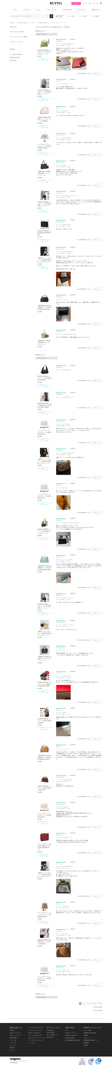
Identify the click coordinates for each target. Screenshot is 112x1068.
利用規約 (86, 1035)
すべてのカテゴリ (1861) (16, 31)
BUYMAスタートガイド (70, 1032)
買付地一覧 (12, 1047)
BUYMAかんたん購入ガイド (71, 1035)
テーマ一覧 (12, 1045)
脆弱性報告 (86, 1042)
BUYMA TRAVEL (51, 1032)
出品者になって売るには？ (34, 1032)
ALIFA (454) (13, 60)
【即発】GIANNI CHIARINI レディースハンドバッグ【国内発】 (44, 119)
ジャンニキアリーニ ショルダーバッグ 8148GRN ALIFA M (44, 432)
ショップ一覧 (31, 1042)
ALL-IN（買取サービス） (52, 1034)
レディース (26, 9)
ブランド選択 (84, 16)
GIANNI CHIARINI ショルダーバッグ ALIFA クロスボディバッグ (44, 52)
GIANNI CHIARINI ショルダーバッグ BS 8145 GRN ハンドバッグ (44, 92)
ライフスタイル (67, 9)
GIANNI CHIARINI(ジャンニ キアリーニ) (46, 34)
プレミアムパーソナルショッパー (36, 1040)
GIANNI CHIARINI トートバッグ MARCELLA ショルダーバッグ (44, 531)
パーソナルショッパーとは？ (35, 1030)
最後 (100, 1003)
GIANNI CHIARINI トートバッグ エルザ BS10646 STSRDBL (44, 378)
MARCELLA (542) (15, 57)
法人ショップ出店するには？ (35, 1035)
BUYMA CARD (50, 1030)
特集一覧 (12, 1030)
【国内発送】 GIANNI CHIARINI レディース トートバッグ (44, 173)
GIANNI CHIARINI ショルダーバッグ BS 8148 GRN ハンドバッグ (44, 203)
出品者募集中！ (76, 3)
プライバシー (87, 1037)
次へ (95, 1003)
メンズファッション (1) (16, 41)
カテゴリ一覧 (13, 1042)
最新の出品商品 (13, 1037)
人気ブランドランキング (15, 1035)
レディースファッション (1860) (18, 36)
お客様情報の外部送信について (91, 1040)
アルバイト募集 (87, 1030)
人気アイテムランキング (15, 1032)
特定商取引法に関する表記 (90, 1032)
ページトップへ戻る (97, 1010)
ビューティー (82, 9)
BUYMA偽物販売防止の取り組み (72, 1040)
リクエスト (96, 9)
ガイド (66, 1030)
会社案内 (86, 1045)
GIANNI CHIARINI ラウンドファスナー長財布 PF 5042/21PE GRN (44, 684)
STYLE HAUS (50, 1037)
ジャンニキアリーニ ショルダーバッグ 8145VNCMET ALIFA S (44, 146)
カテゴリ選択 (72, 16)
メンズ (38, 9)
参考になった (97, 73)
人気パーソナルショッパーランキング (37, 1037)
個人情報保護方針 (14, 1062)
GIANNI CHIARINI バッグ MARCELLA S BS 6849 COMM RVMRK (44, 405)
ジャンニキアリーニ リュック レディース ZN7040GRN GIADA (44, 914)
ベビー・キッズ (51, 9)
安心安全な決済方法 (70, 1037)
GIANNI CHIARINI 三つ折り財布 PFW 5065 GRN (44, 232)
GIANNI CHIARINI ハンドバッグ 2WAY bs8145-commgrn (44, 720)
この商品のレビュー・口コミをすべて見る (45, 59)
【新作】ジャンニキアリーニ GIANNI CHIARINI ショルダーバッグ (44, 259)
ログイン (85, 3)
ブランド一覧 (13, 1040)
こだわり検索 (96, 16)
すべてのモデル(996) (15, 54)
